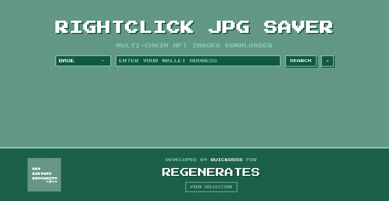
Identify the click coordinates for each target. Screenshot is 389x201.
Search (301, 61)
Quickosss (227, 160)
